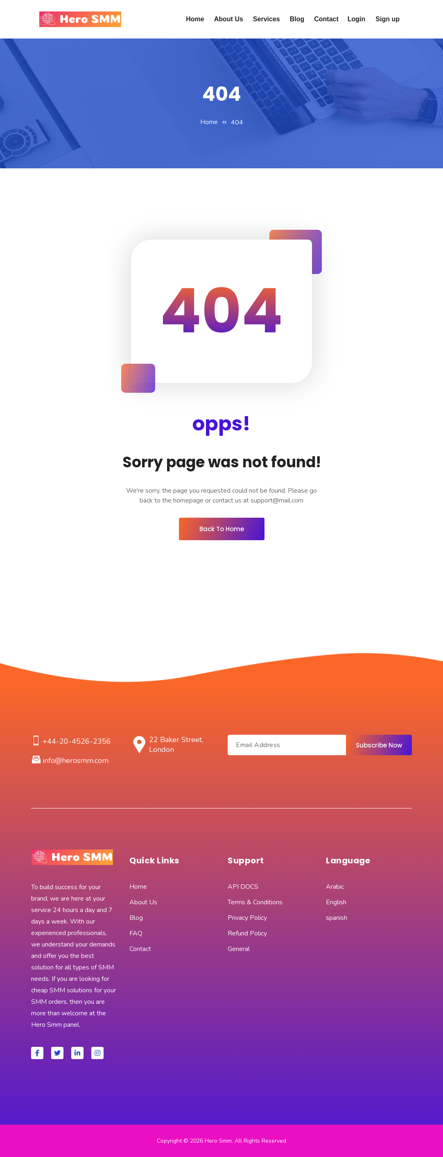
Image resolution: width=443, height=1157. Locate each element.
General (239, 948)
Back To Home (221, 529)
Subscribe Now (379, 745)
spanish (336, 917)
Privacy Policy (247, 917)
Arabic (335, 886)
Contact (326, 19)
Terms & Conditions (255, 902)
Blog (297, 19)
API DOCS (243, 886)
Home (195, 19)
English (336, 902)
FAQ (135, 933)
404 (237, 122)
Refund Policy (247, 933)
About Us (228, 19)
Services (266, 19)
